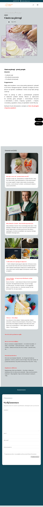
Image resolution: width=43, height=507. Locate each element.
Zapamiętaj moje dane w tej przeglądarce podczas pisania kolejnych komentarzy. (21, 454)
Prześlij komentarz (35, 456)
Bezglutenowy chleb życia (11, 368)
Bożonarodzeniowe (9, 12)
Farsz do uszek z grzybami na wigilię (13, 334)
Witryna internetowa (8, 447)
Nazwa (5, 433)
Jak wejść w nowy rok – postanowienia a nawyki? (17, 176)
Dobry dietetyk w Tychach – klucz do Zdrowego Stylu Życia (19, 223)
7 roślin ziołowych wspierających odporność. (16, 261)
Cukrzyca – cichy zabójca (12, 317)
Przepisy (18, 12)
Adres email (6, 440)
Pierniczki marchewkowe (11, 355)
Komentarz (6, 410)
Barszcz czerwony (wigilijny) (11, 341)
